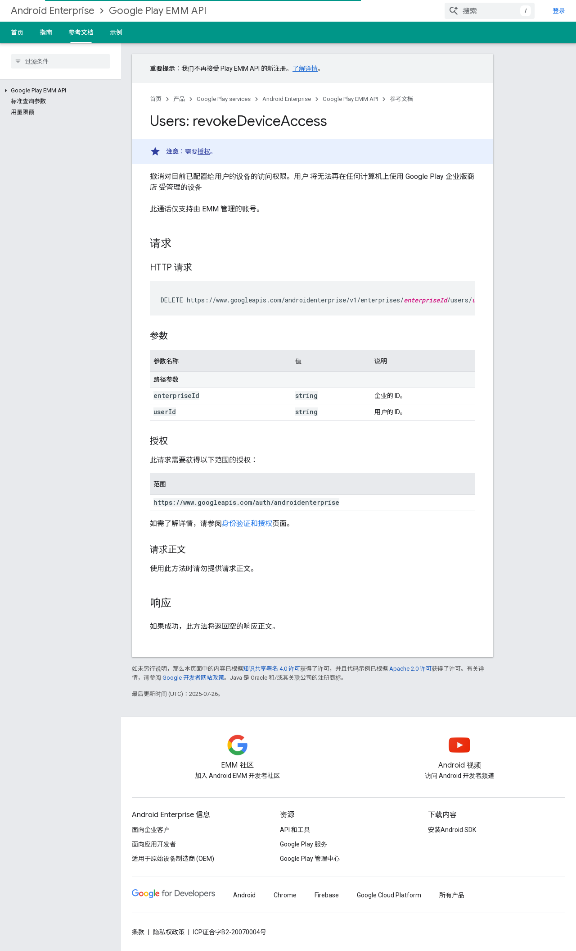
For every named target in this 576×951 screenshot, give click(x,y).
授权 (204, 151)
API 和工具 (295, 829)
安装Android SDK (452, 829)
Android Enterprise (52, 11)
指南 (46, 32)
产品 (179, 99)
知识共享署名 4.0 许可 (271, 668)
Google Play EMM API (158, 11)
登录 (559, 10)
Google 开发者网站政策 (193, 677)
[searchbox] (60, 61)
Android (244, 895)
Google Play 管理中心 (310, 858)
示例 (116, 32)
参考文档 (401, 99)
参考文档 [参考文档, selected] (81, 32)
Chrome (285, 895)
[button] (58, 90)
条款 (138, 932)
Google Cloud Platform (389, 895)
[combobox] (490, 11)
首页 (17, 32)
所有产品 (451, 895)
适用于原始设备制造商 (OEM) (173, 858)
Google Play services (224, 99)
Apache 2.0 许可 (410, 668)
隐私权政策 (168, 932)
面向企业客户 (151, 829)
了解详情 (305, 68)
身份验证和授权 (247, 523)
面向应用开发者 (154, 844)
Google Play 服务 (303, 844)
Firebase (327, 895)
